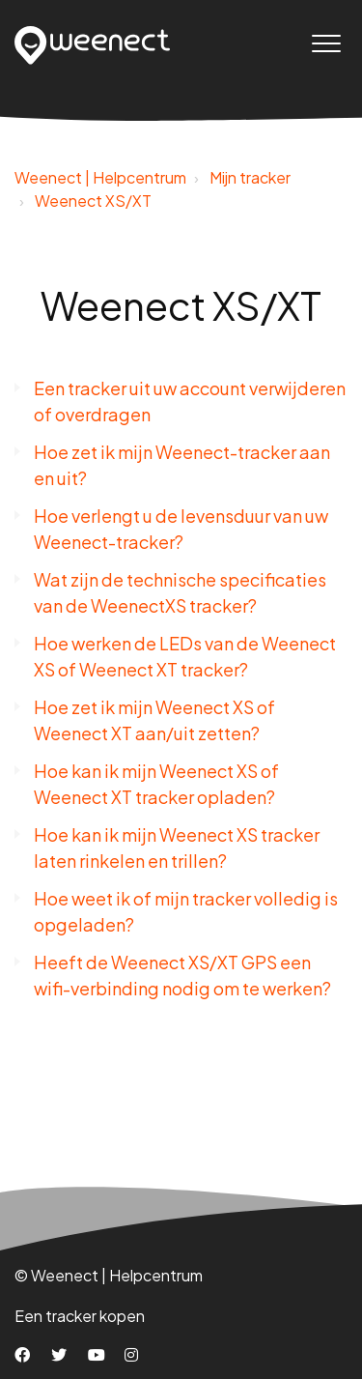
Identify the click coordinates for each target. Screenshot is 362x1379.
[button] (326, 43)
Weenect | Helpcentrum (100, 177)
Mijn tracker (250, 177)
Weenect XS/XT (93, 200)
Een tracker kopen (79, 1316)
